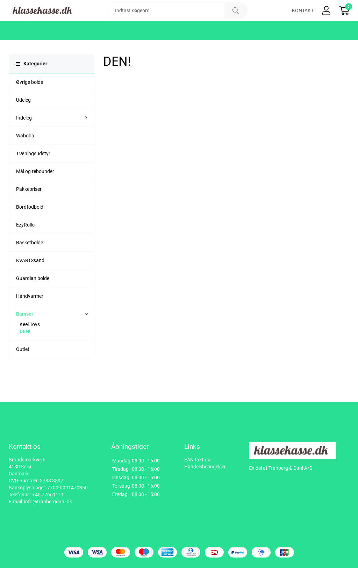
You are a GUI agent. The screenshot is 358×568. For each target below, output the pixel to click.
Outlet (22, 370)
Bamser (24, 335)
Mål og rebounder (35, 192)
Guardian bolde (32, 299)
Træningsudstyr (33, 174)
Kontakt (303, 21)
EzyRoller (26, 246)
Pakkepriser (29, 210)
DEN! (25, 352)
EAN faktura (197, 459)
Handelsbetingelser (205, 466)
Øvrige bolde (29, 103)
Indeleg (24, 139)
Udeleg (23, 121)
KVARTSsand (30, 281)
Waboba (25, 156)
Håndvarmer (29, 317)
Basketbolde (29, 263)
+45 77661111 (48, 494)
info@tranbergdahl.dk (48, 501)
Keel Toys (30, 345)
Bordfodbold (29, 228)
